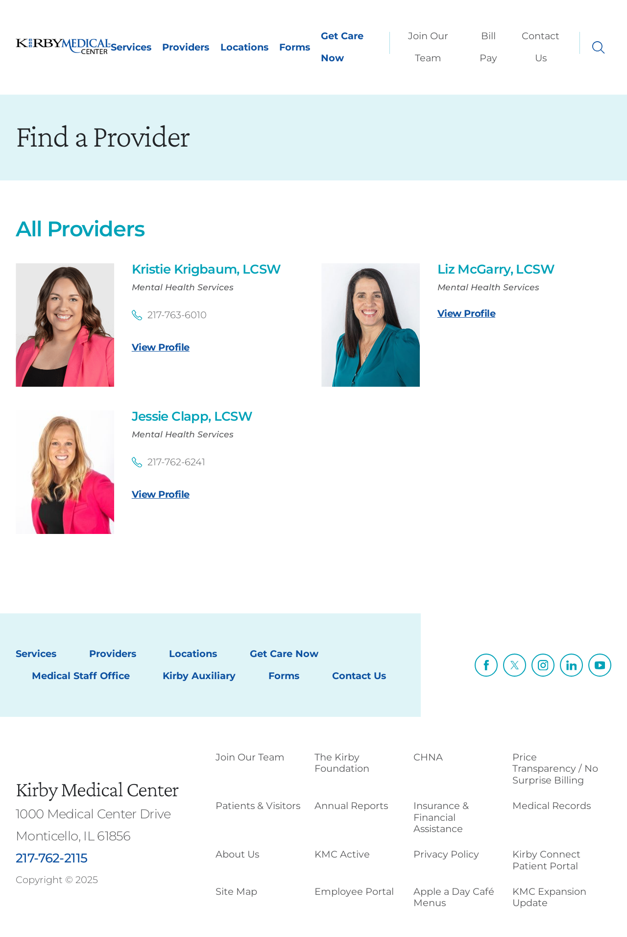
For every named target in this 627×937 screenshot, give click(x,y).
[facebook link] (486, 665)
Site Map (236, 891)
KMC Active (342, 854)
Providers (185, 47)
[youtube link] (599, 665)
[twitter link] (514, 665)
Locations (244, 47)
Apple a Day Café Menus (453, 897)
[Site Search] (598, 47)
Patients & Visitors (258, 805)
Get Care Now (342, 47)
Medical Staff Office (81, 676)
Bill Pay (488, 47)
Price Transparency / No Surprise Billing (555, 768)
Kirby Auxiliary (199, 676)
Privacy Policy (446, 854)
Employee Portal (354, 891)
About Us (237, 854)
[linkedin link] (571, 665)
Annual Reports (351, 805)
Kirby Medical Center (97, 789)
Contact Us (540, 47)
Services (131, 47)
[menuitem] (430, 47)
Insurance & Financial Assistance (441, 817)
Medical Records (551, 805)
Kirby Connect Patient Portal (546, 859)
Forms (294, 47)
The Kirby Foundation (341, 762)
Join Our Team (428, 47)
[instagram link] (543, 665)
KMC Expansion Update (549, 897)
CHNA (428, 757)
